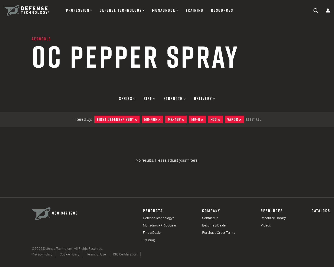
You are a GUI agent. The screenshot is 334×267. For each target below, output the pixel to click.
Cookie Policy (69, 254)
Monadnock (164, 10)
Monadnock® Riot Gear (159, 225)
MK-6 (198, 119)
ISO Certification (125, 254)
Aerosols (41, 39)
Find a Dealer (152, 233)
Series (127, 99)
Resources (222, 10)
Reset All (253, 119)
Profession (77, 10)
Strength (175, 99)
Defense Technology (121, 10)
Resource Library (273, 218)
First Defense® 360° (118, 119)
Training (194, 10)
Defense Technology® (158, 218)
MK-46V (177, 119)
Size (149, 99)
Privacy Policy (42, 254)
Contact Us (210, 218)
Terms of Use (96, 254)
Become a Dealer (214, 225)
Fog (216, 119)
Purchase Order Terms (218, 233)
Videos (266, 225)
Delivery (204, 99)
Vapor (235, 119)
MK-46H (153, 119)
